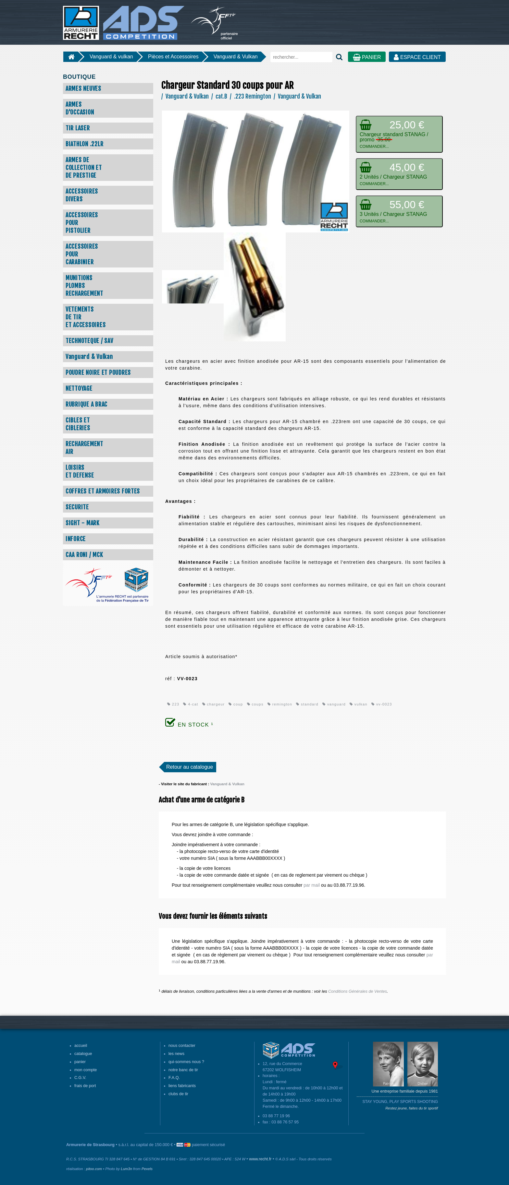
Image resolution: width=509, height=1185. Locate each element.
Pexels (147, 1169)
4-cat (190, 704)
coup (236, 704)
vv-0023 (381, 704)
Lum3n (126, 1169)
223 (173, 704)
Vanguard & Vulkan (236, 56)
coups (255, 704)
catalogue (83, 1053)
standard (307, 704)
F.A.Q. (174, 1077)
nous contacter (181, 1045)
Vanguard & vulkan (111, 56)
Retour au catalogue (189, 767)
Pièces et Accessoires (173, 56)
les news (176, 1053)
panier (80, 1062)
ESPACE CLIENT (417, 57)
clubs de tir (178, 1094)
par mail (312, 885)
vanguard (334, 704)
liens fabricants (182, 1086)
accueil (80, 1045)
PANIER (367, 57)
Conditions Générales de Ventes (357, 991)
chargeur (213, 704)
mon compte (85, 1070)
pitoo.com (94, 1169)
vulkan (358, 704)
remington (279, 704)
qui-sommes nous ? (186, 1062)
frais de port (85, 1086)
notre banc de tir (183, 1070)
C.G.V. (80, 1077)
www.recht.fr (260, 1159)
